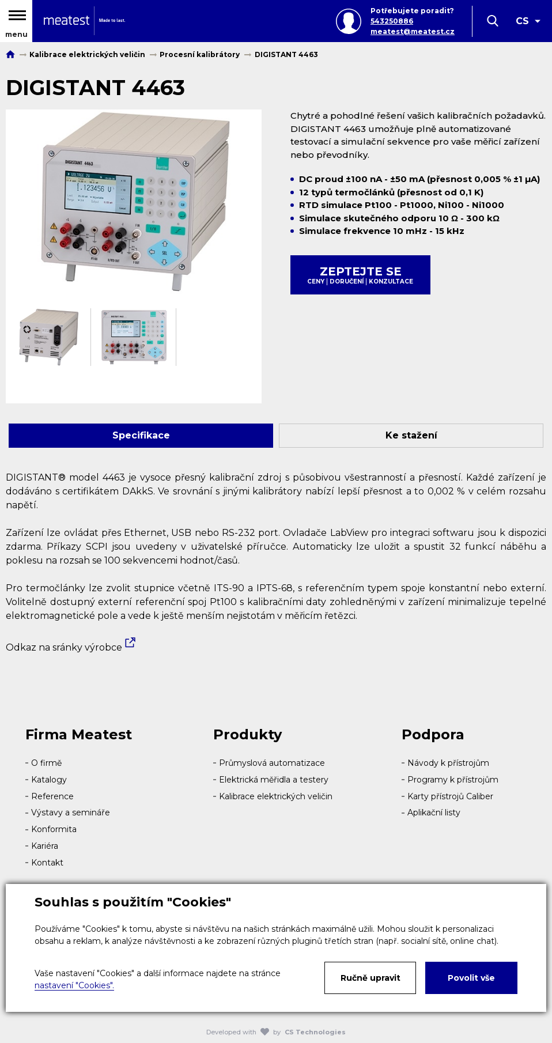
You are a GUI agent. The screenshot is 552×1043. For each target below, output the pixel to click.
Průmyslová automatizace (272, 763)
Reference (52, 796)
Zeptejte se (360, 274)
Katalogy (49, 779)
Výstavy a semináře (70, 812)
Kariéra (44, 846)
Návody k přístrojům (448, 763)
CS (522, 21)
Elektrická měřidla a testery (273, 779)
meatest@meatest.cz (412, 31)
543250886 (391, 21)
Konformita (54, 829)
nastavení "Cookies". (74, 985)
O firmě (46, 763)
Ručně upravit (370, 978)
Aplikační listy (433, 812)
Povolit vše (471, 978)
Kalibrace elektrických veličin (275, 796)
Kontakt (47, 862)
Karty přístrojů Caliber (450, 796)
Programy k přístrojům (452, 779)
